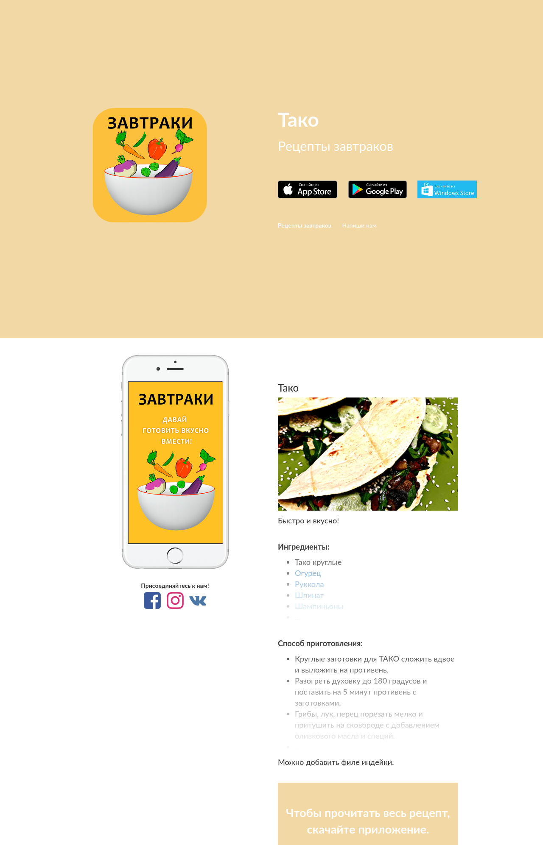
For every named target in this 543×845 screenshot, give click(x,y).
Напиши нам (359, 225)
